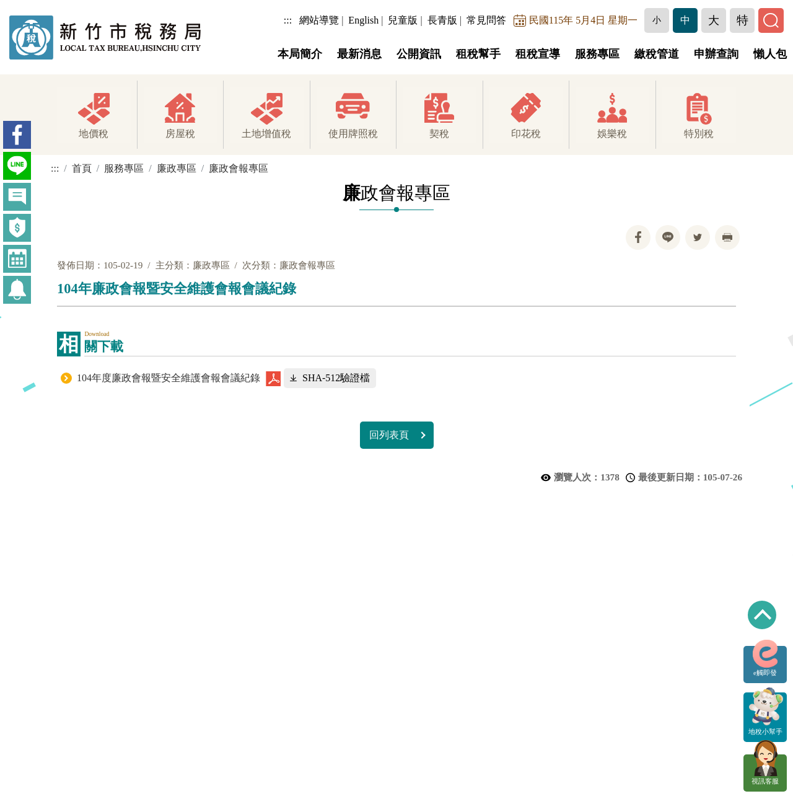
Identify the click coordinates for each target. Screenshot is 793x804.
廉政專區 (176, 168)
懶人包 (770, 54)
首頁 (82, 168)
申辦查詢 (716, 54)
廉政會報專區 (238, 168)
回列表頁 (389, 435)
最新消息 (359, 54)
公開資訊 (418, 54)
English (364, 20)
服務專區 (597, 54)
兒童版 (403, 20)
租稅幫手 (478, 54)
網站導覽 (320, 20)
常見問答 (487, 20)
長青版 (442, 20)
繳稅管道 (656, 54)
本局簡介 (300, 54)
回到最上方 (762, 614)
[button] (657, 20)
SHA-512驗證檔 (336, 378)
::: (288, 20)
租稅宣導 (537, 54)
